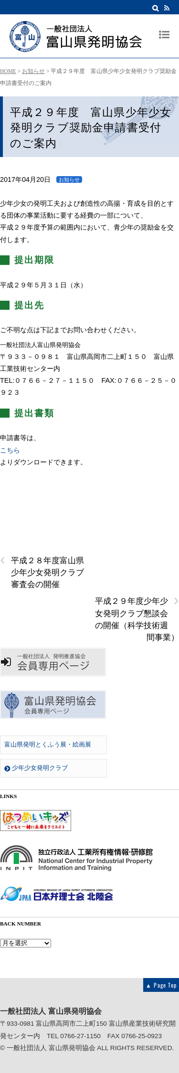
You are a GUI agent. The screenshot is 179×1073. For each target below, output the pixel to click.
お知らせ (33, 71)
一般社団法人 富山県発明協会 (51, 1048)
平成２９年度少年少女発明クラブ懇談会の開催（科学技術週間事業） (137, 618)
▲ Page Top (161, 985)
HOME (8, 71)
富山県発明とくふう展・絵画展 (47, 744)
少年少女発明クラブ (36, 768)
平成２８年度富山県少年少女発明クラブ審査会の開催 (42, 571)
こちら (10, 450)
